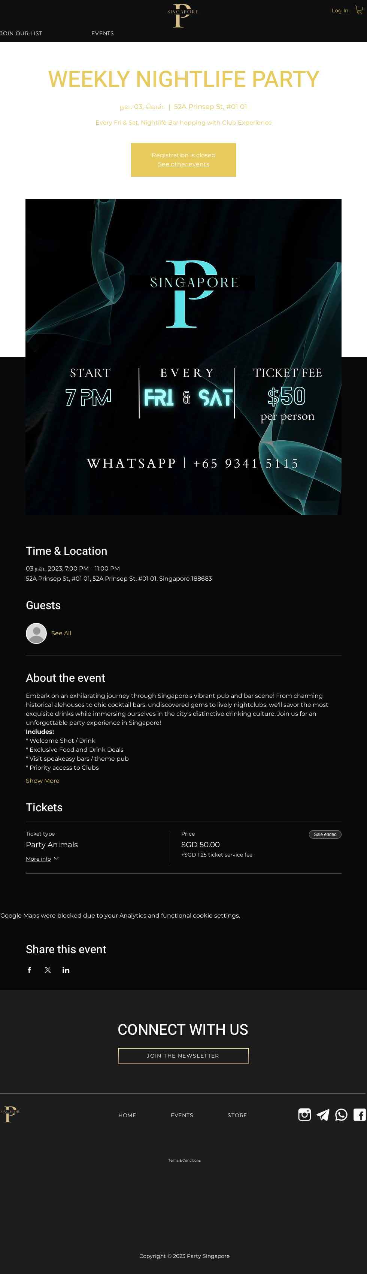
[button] (359, 9)
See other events (183, 164)
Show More (43, 780)
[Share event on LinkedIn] (66, 970)
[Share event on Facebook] (29, 970)
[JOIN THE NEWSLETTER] (183, 1056)
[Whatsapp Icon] (341, 1114)
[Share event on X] (47, 970)
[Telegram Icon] (323, 1114)
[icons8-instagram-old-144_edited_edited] (304, 1114)
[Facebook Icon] (359, 1114)
